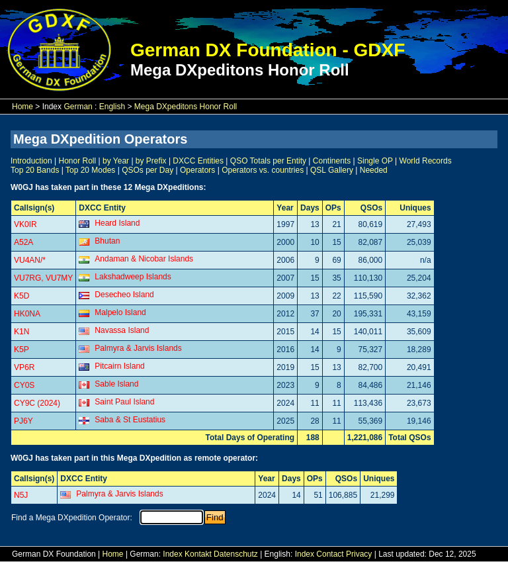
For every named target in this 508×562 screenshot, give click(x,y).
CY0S (24, 385)
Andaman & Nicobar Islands (144, 258)
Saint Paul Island (124, 401)
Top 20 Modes (90, 170)
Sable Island (116, 384)
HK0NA (27, 313)
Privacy (359, 554)
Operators (197, 170)
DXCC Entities (198, 160)
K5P (21, 349)
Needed (374, 170)
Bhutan (107, 241)
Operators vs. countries (263, 170)
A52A (23, 242)
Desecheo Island (124, 294)
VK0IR (25, 224)
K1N (21, 331)
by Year (116, 160)
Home (22, 106)
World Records (426, 160)
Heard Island (117, 223)
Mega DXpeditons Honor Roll (185, 106)
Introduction (31, 160)
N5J (21, 495)
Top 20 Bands (35, 170)
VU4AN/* (30, 260)
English (112, 106)
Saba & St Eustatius (130, 419)
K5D (21, 296)
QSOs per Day (147, 170)
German (78, 106)
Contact (329, 554)
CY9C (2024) (37, 403)
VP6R (24, 367)
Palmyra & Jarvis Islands (138, 348)
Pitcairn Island (119, 366)
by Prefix (151, 160)
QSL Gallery (331, 170)
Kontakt (198, 554)
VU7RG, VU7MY (43, 278)
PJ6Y (23, 421)
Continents (332, 160)
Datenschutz (236, 554)
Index (172, 554)
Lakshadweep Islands (133, 276)
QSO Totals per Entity (268, 160)
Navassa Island (122, 330)
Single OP (375, 160)
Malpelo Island (120, 312)
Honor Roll (78, 160)
